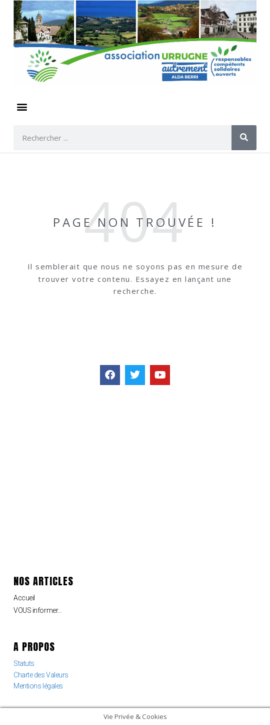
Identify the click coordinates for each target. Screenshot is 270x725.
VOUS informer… (38, 610)
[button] (22, 107)
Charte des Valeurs (41, 675)
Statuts (24, 663)
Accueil (24, 598)
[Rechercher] (244, 137)
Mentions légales (38, 686)
